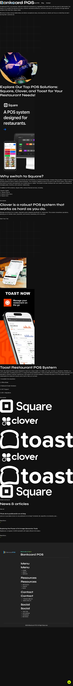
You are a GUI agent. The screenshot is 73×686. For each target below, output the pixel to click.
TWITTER (25, 611)
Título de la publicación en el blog (13, 514)
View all (2, 509)
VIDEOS (25, 586)
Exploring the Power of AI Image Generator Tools (19, 528)
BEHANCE (25, 616)
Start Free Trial (4, 218)
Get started (3, 200)
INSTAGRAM (26, 613)
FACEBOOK (26, 615)
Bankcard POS (32, 554)
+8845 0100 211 (27, 600)
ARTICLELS (26, 584)
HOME (24, 570)
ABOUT (25, 572)
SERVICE (25, 574)
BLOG (24, 588)
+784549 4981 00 (28, 599)
